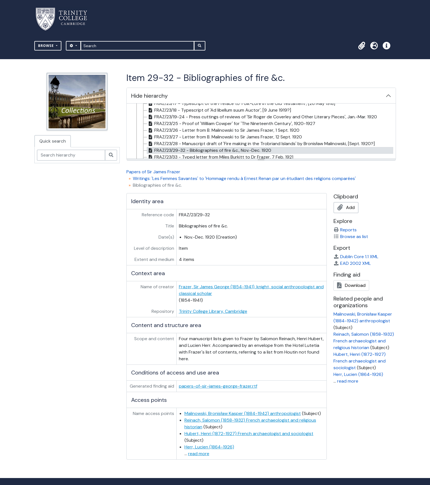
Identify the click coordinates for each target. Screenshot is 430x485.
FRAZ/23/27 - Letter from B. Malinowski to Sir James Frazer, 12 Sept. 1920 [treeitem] (224, 137)
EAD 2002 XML (352, 263)
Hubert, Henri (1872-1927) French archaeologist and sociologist (248, 433)
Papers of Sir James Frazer (153, 172)
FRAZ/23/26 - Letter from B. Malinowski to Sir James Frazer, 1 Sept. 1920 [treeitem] (223, 130)
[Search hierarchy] (71, 155)
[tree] (261, 131)
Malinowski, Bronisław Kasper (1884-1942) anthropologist (242, 413)
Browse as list (350, 236)
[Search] (137, 46)
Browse (46, 45)
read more (198, 454)
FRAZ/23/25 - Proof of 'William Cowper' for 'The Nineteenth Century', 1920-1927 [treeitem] (231, 123)
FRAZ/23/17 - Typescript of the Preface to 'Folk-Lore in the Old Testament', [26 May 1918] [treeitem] (241, 103)
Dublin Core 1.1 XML (355, 257)
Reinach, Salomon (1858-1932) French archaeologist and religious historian (363, 340)
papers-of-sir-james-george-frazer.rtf (218, 386)
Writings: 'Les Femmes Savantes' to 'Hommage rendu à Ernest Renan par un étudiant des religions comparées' (244, 178)
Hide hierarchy (149, 95)
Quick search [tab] (52, 141)
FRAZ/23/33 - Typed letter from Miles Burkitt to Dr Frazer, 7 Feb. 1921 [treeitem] (220, 157)
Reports (345, 230)
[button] (362, 46)
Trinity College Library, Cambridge (213, 311)
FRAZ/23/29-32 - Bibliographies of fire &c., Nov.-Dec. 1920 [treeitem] (209, 150)
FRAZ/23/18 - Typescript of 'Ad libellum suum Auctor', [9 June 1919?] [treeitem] (219, 110)
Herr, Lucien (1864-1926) (209, 447)
